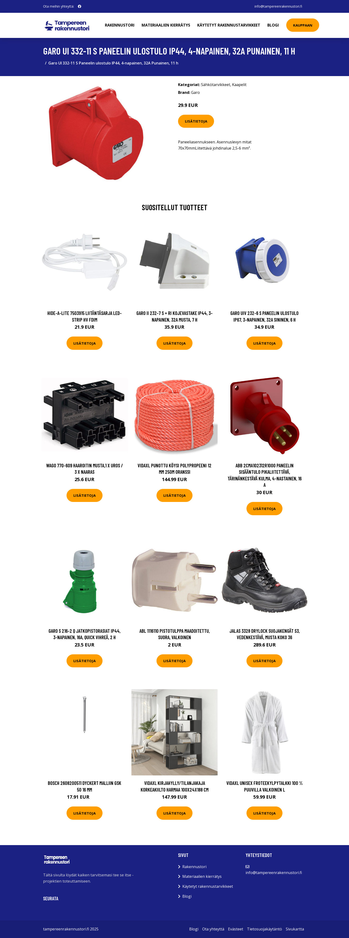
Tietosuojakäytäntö (264, 929)
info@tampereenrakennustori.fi (278, 6)
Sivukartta (295, 929)
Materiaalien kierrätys (166, 25)
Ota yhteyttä (213, 929)
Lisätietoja (196, 121)
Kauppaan (302, 25)
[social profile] (79, 6)
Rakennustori (119, 25)
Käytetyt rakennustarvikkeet (228, 25)
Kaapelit (239, 84)
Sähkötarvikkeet (215, 84)
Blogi (273, 25)
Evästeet (235, 929)
